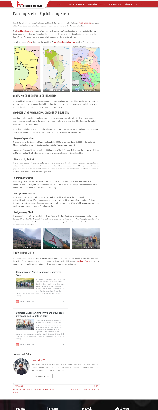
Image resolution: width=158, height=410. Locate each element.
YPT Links (94, 393)
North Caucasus (85, 23)
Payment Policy (82, 393)
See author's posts (42, 307)
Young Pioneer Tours (92, 346)
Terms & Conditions (67, 393)
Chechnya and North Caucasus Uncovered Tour (36, 270)
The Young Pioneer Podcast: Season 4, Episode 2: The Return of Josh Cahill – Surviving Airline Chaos (134, 370)
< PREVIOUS (33, 320)
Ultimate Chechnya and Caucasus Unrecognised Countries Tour (43, 278)
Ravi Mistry (38, 291)
